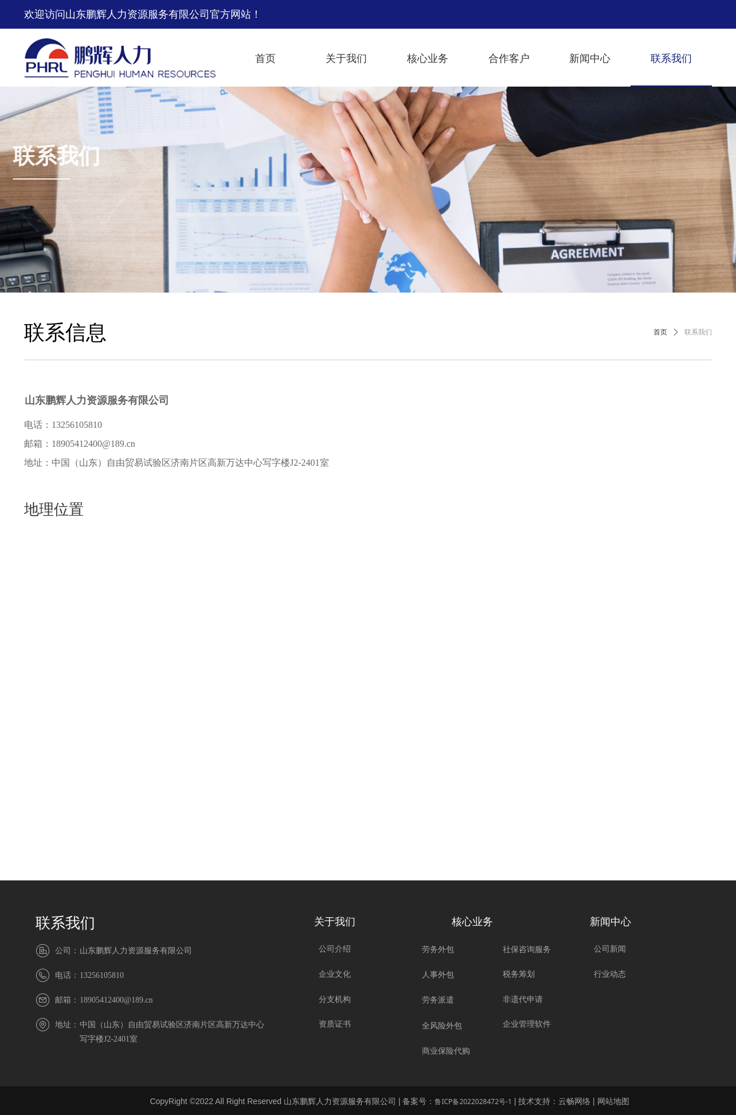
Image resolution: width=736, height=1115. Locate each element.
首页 (660, 332)
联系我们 (698, 332)
